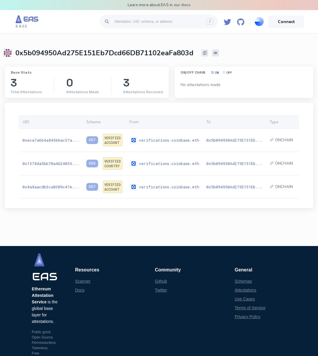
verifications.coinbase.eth (169, 140)
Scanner (82, 281)
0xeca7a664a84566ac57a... (50, 140)
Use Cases (245, 299)
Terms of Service (250, 307)
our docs (182, 5)
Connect (286, 22)
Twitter (161, 290)
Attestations (245, 290)
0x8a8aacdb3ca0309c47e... (50, 187)
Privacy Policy (247, 316)
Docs (80, 290)
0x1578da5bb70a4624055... (50, 163)
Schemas (243, 281)
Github (161, 281)
